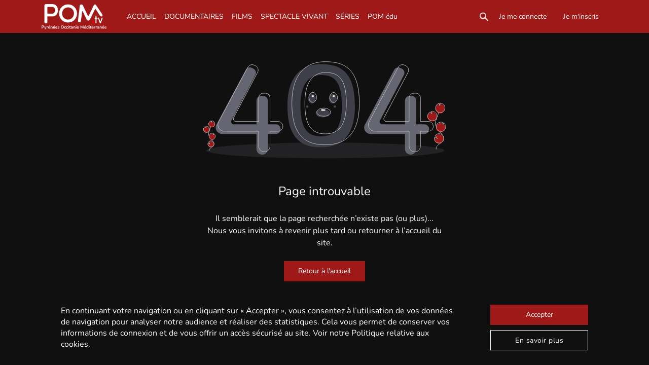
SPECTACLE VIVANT (294, 16)
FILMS (242, 16)
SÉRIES (347, 16)
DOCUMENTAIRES (194, 16)
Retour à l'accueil (324, 271)
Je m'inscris (581, 16)
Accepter (539, 314)
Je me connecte (523, 16)
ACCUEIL (141, 16)
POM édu (383, 16)
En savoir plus (539, 340)
